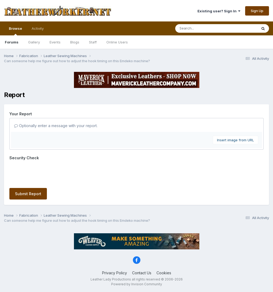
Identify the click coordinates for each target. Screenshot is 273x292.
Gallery (34, 42)
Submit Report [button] (28, 193)
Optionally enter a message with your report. (56, 125)
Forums (11, 42)
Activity (38, 28)
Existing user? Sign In (218, 11)
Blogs (74, 42)
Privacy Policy (114, 273)
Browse (15, 30)
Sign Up (257, 11)
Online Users (117, 42)
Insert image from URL (235, 140)
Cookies (163, 273)
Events (55, 42)
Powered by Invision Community (136, 284)
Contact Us (141, 273)
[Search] (201, 28)
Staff (93, 42)
